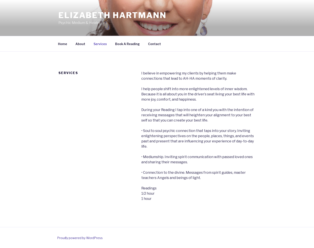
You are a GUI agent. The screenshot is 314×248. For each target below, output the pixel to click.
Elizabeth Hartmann (112, 15)
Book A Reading (127, 44)
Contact (154, 44)
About (80, 44)
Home (62, 44)
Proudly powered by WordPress (80, 238)
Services (100, 44)
